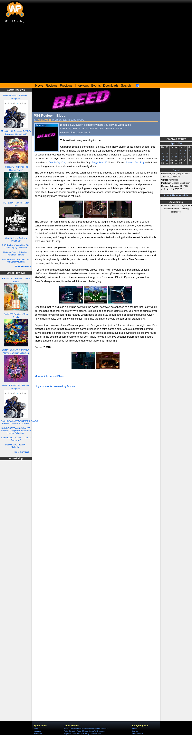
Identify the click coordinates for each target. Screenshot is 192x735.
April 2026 (176, 143)
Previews (66, 85)
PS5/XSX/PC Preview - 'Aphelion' (15, 445)
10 (185, 153)
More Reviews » (23, 266)
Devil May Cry (57, 162)
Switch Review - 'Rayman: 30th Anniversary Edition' (16, 260)
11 (189, 153)
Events (96, 85)
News (36, 729)
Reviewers (38, 734)
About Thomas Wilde (176, 195)
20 (167, 160)
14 (171, 156)
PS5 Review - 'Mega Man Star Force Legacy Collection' (16, 246)
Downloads (111, 85)
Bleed (176, 170)
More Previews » (22, 452)
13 (167, 156)
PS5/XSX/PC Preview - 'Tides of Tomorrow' (16, 438)
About (134, 729)
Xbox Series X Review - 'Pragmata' (16, 239)
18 (189, 156)
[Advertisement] (96, 53)
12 (162, 156)
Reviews (52, 85)
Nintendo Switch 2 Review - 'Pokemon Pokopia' (16, 253)
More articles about (49, 376)
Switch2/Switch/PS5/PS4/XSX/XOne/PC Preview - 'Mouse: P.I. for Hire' (19, 422)
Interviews (82, 85)
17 (185, 156)
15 (176, 156)
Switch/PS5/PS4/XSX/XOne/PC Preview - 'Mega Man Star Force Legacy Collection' (16, 430)
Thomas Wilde (44, 120)
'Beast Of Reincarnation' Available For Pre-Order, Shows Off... (87, 729)
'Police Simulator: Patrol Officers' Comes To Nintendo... (84, 731)
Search (126, 85)
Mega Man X (99, 162)
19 (162, 160)
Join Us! (135, 731)
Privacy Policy (137, 734)
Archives (37, 731)
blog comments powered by (55, 386)
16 (180, 156)
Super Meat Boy (135, 162)
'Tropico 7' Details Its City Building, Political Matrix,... (83, 734)
